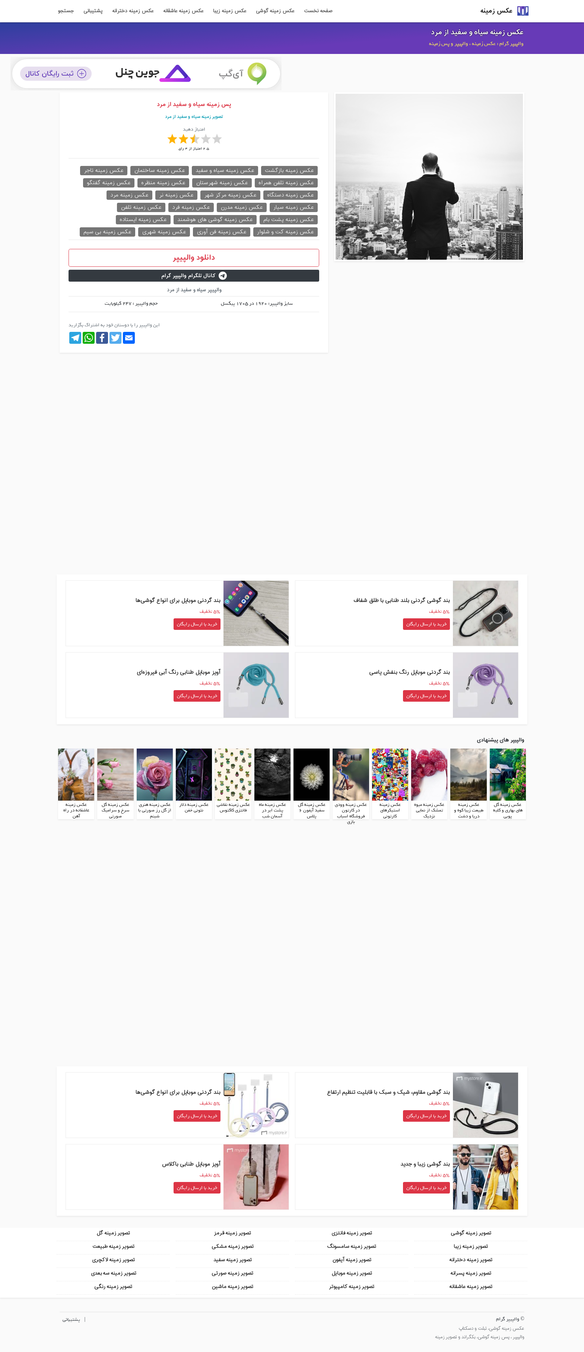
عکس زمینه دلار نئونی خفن (194, 807)
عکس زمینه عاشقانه (183, 11)
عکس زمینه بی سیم (107, 232)
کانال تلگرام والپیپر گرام (194, 276)
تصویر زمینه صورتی (232, 1273)
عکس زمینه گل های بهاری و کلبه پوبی (508, 810)
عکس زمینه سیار (293, 207)
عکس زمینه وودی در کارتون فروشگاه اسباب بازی (351, 813)
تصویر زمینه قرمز (232, 1232)
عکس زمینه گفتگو (109, 183)
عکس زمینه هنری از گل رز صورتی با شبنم (154, 810)
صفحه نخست (318, 11)
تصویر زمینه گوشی (471, 1232)
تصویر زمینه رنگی (113, 1286)
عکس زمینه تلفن (141, 207)
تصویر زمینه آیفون (351, 1259)
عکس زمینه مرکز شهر (230, 195)
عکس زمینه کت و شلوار (285, 232)
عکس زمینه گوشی (275, 11)
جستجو (66, 11)
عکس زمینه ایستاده (143, 219)
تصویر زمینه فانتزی (351, 1232)
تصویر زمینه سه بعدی (113, 1273)
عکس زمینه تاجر (104, 170)
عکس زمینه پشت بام (288, 219)
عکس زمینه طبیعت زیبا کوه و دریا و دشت (468, 810)
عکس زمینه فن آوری (222, 232)
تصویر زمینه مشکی (233, 1246)
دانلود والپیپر (194, 258)
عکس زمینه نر (176, 195)
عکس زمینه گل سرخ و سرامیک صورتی (115, 810)
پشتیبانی (92, 11)
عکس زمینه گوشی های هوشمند (215, 219)
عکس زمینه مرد (129, 195)
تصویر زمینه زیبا (471, 1246)
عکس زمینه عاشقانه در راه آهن (76, 810)
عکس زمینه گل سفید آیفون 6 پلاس (312, 810)
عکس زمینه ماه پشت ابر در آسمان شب (272, 810)
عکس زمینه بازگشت (289, 170)
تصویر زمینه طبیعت (113, 1246)
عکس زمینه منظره (163, 183)
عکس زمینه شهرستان (222, 183)
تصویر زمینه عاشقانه (470, 1286)
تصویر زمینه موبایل (351, 1273)
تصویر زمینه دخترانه (470, 1259)
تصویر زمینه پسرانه (470, 1273)
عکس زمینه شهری (164, 232)
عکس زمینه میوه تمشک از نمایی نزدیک (429, 810)
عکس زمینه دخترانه (132, 11)
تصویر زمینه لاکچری (113, 1259)
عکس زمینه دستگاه (290, 195)
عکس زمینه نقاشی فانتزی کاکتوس (233, 807)
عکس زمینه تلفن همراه (286, 183)
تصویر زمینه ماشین (232, 1286)
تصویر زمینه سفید (232, 1259)
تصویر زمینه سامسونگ (351, 1246)
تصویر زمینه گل (113, 1232)
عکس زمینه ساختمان (159, 170)
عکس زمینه (496, 10)
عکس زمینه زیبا (229, 11)
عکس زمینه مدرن (241, 207)
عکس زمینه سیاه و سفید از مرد (477, 32)
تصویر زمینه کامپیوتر (351, 1286)
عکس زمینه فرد (191, 207)
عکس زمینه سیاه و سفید (225, 170)
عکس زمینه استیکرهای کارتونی (390, 810)
